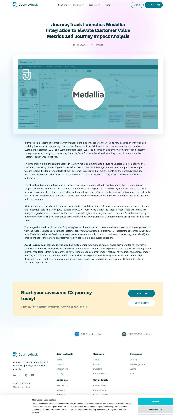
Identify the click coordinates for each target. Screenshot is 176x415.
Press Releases (100, 376)
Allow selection (155, 391)
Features (60, 366)
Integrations (62, 371)
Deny (155, 399)
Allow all (155, 383)
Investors (97, 371)
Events (133, 371)
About (96, 362)
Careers (96, 366)
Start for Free (154, 4)
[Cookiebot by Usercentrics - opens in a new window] (16, 410)
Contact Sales (142, 293)
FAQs (132, 376)
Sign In (137, 4)
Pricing (59, 376)
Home (59, 362)
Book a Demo (141, 302)
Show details (128, 410)
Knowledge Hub (137, 366)
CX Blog (133, 362)
